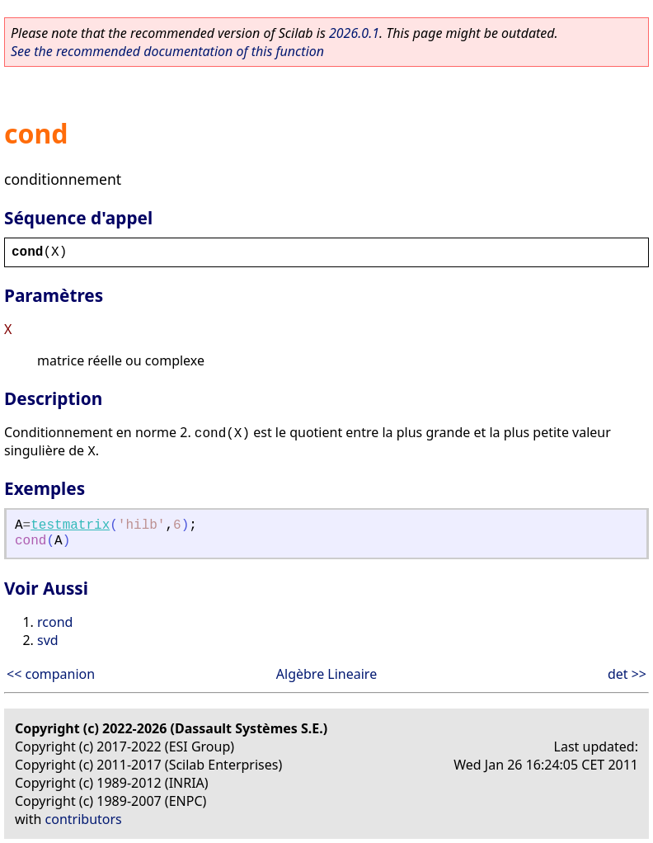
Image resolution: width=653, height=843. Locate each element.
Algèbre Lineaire (326, 674)
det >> (627, 674)
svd (48, 640)
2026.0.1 (354, 33)
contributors (83, 819)
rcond (55, 622)
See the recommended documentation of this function (167, 51)
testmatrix (70, 525)
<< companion (51, 674)
